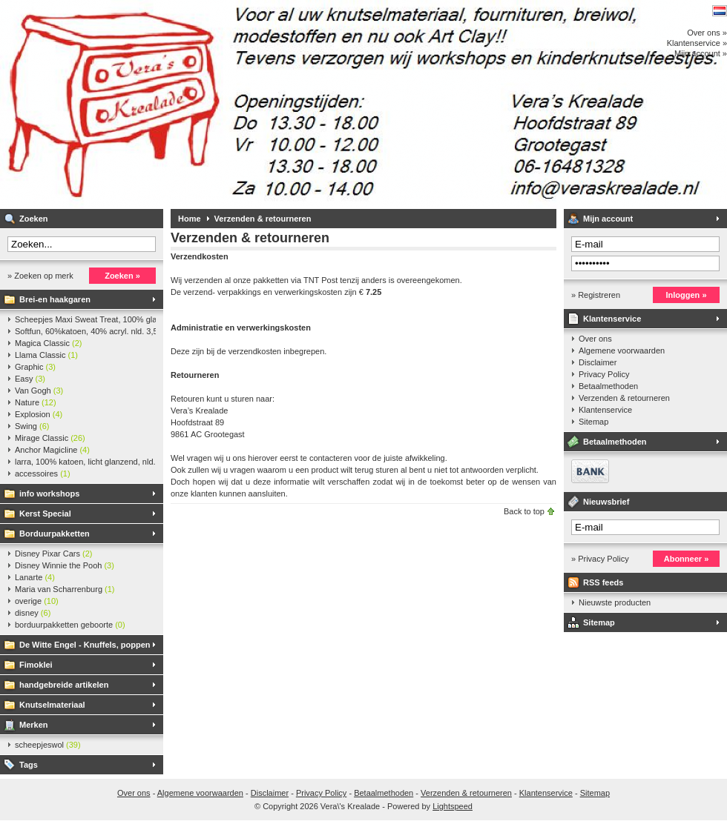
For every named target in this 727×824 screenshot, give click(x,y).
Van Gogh (39, 390)
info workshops (49, 493)
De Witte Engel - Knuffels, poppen (85, 644)
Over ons (595, 338)
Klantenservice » (697, 43)
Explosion (38, 414)
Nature (35, 402)
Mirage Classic (50, 437)
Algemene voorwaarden (622, 350)
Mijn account (608, 218)
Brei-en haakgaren (55, 299)
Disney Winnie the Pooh (64, 565)
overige (37, 601)
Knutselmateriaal (52, 704)
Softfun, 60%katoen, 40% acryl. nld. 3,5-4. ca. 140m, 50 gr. (85, 331)
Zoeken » (122, 275)
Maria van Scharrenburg (65, 589)
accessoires (42, 473)
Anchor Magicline (52, 449)
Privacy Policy (604, 374)
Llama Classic (46, 354)
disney (32, 612)
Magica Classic (48, 343)
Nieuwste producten (615, 602)
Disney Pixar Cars (54, 553)
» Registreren (595, 294)
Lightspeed (452, 806)
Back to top (524, 511)
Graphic (35, 366)
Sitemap (593, 421)
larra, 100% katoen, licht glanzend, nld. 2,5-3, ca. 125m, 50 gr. (85, 461)
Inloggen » (686, 294)
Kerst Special (45, 513)
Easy (30, 378)
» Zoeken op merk (40, 275)
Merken (33, 724)
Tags (28, 764)
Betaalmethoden (608, 386)
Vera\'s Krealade (196, 104)
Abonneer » (686, 558)
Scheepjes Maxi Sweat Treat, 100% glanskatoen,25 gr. (85, 319)
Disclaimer (597, 362)
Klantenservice (612, 318)
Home (189, 218)
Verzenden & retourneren (263, 218)
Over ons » (707, 32)
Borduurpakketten (54, 533)
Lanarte (35, 577)
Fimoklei (36, 664)
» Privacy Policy (600, 558)
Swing (32, 426)
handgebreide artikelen (63, 684)
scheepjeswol (48, 744)
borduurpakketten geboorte (70, 624)
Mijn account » (700, 53)
